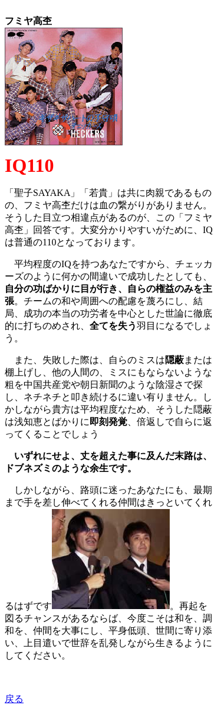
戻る (14, 699)
